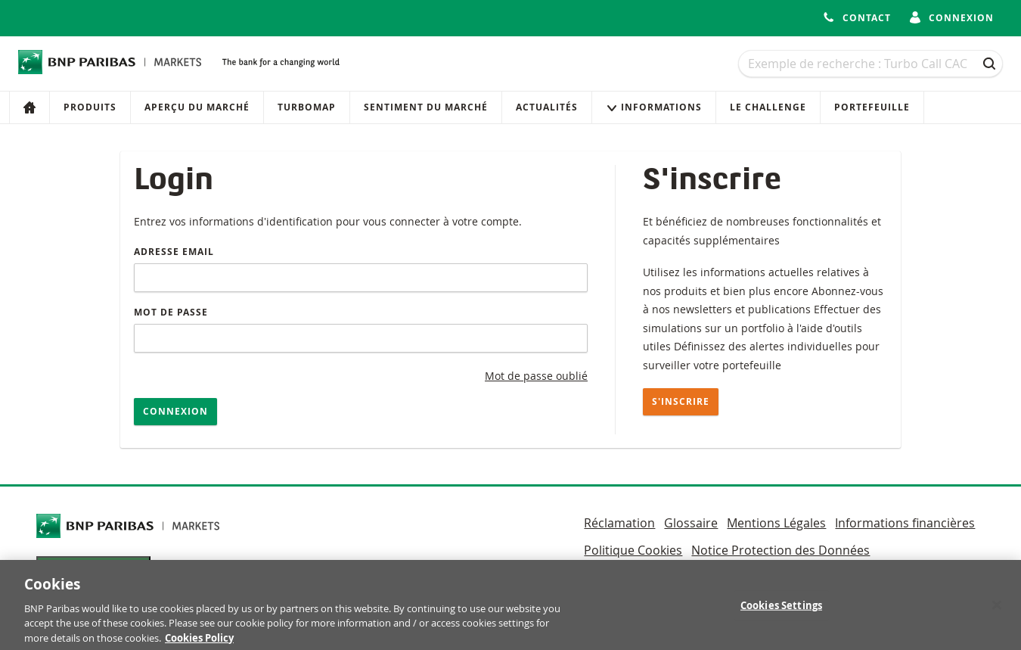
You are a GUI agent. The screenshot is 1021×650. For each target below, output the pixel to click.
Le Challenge (768, 107)
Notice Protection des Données (780, 550)
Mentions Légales (776, 523)
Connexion (175, 411)
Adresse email (174, 251)
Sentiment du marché (426, 107)
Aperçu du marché (197, 107)
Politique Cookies (633, 550)
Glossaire (691, 523)
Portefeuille (872, 107)
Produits (90, 107)
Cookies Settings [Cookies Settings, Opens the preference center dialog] (781, 612)
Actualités (547, 107)
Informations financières (905, 523)
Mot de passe (171, 312)
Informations (654, 107)
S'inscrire (680, 401)
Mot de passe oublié (536, 376)
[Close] (996, 612)
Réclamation (619, 523)
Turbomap (307, 107)
